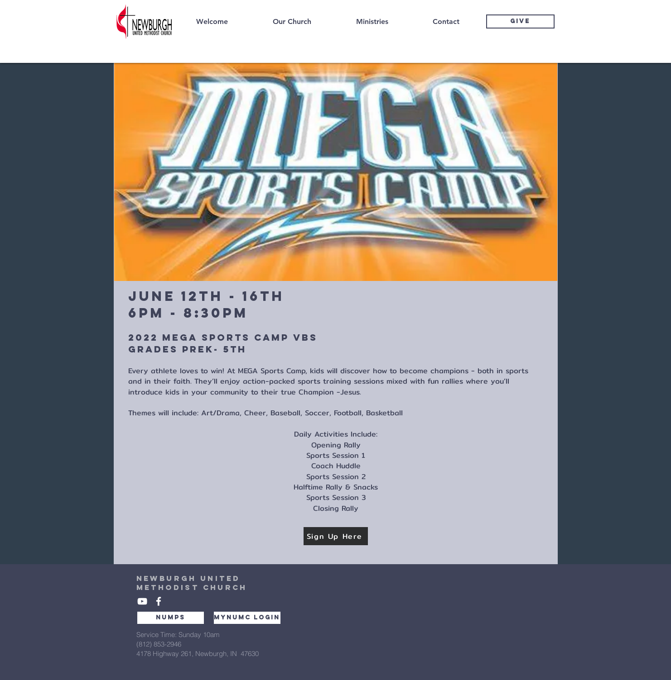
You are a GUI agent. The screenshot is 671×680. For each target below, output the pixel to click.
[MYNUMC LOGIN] (247, 618)
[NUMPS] (170, 618)
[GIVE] (520, 21)
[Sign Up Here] (336, 536)
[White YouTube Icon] (142, 601)
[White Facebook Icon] (158, 601)
